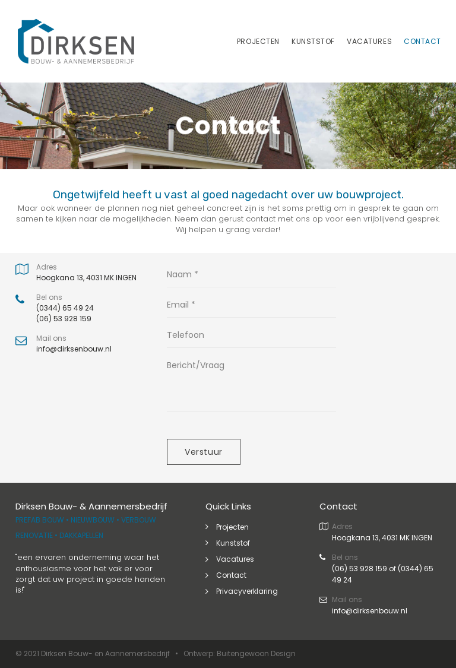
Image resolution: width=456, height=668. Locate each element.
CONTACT (422, 41)
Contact (231, 575)
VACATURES (369, 41)
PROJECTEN (258, 41)
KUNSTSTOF (313, 41)
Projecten (232, 527)
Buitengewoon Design (256, 653)
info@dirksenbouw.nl (369, 611)
